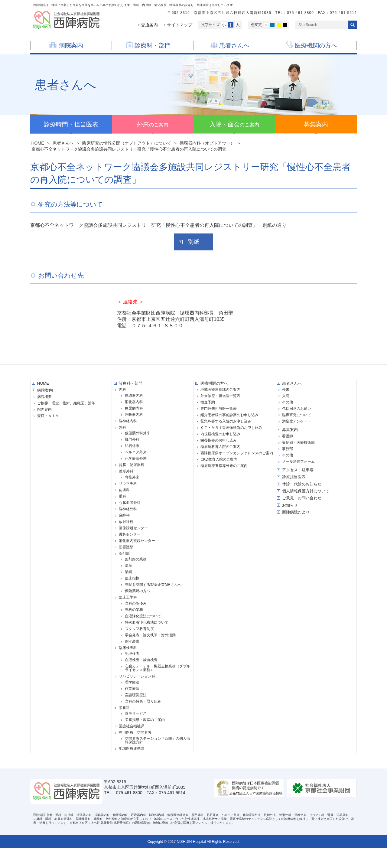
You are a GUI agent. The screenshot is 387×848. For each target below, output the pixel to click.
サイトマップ (179, 24)
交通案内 (149, 24)
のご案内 (152, 124)
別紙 (193, 242)
